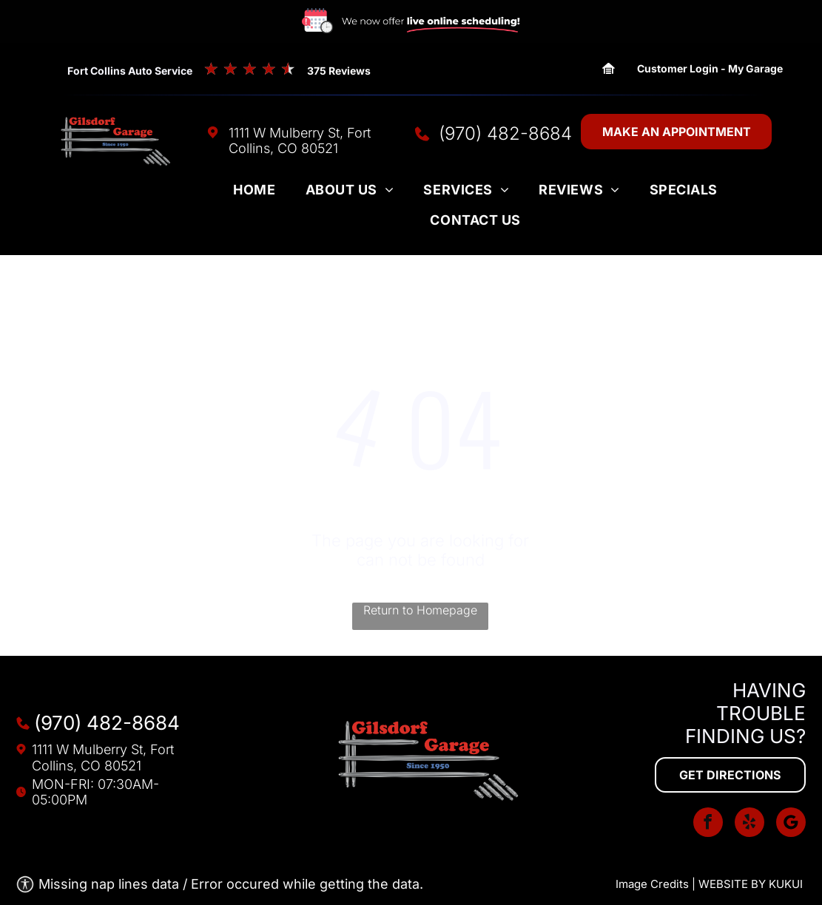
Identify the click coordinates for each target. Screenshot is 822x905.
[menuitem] (254, 194)
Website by (732, 884)
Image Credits (652, 884)
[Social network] (791, 824)
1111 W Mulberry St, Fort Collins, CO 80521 (300, 140)
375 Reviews (339, 70)
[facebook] (708, 824)
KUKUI (786, 884)
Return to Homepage (420, 610)
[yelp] (749, 824)
